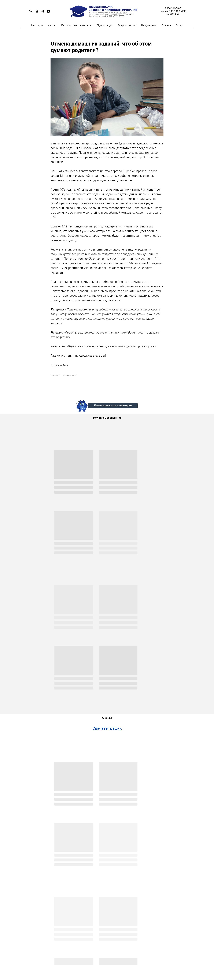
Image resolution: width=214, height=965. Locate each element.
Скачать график (107, 610)
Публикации (105, 25)
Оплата (166, 25)
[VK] (31, 12)
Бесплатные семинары (76, 25)
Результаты (148, 25)
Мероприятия (127, 25)
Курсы (52, 25)
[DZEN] (48, 12)
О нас (179, 25)
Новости (37, 25)
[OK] (37, 12)
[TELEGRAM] (42, 12)
